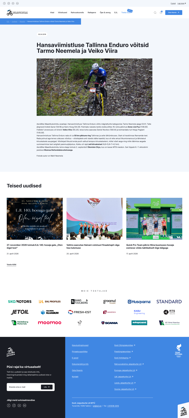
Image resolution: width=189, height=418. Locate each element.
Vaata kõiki (11, 264)
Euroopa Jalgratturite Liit (124, 370)
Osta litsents (77, 370)
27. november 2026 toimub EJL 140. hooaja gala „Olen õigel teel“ (35, 246)
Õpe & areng (105, 12)
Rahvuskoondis (77, 12)
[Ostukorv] (160, 12)
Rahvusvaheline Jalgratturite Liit (128, 364)
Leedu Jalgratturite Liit (123, 383)
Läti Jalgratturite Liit (122, 376)
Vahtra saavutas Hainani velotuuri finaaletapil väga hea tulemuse (93, 246)
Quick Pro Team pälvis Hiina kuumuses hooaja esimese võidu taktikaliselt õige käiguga (150, 246)
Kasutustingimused (80, 345)
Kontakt (75, 376)
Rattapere (92, 12)
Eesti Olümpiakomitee (123, 345)
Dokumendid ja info (80, 364)
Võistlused (62, 12)
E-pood (173, 3)
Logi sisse (181, 3)
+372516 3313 (113, 406)
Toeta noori (126, 12)
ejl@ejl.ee (97, 406)
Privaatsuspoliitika (79, 351)
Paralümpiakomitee (122, 351)
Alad (52, 12)
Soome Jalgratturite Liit (124, 389)
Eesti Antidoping (121, 358)
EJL (116, 12)
